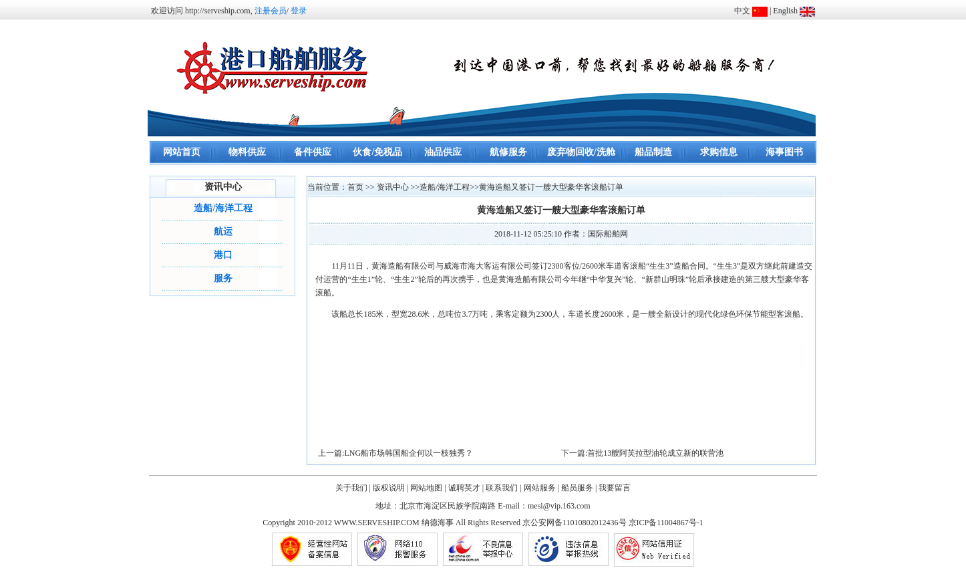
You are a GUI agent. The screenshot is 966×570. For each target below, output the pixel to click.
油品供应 (443, 152)
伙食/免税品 (377, 152)
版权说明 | (390, 487)
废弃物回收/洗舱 (581, 152)
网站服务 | (541, 487)
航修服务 (508, 152)
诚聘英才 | (466, 487)
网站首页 (181, 152)
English (785, 10)
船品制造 (653, 152)
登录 (299, 10)
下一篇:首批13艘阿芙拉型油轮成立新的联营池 (642, 453)
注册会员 (271, 10)
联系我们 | (503, 487)
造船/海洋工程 (223, 208)
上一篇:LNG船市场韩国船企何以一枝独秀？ (395, 453)
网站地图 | (428, 487)
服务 (223, 278)
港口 (223, 255)
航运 (223, 232)
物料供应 (247, 152)
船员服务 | (579, 487)
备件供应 (312, 152)
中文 (742, 10)
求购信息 (719, 152)
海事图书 (784, 152)
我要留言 (615, 487)
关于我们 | (353, 487)
